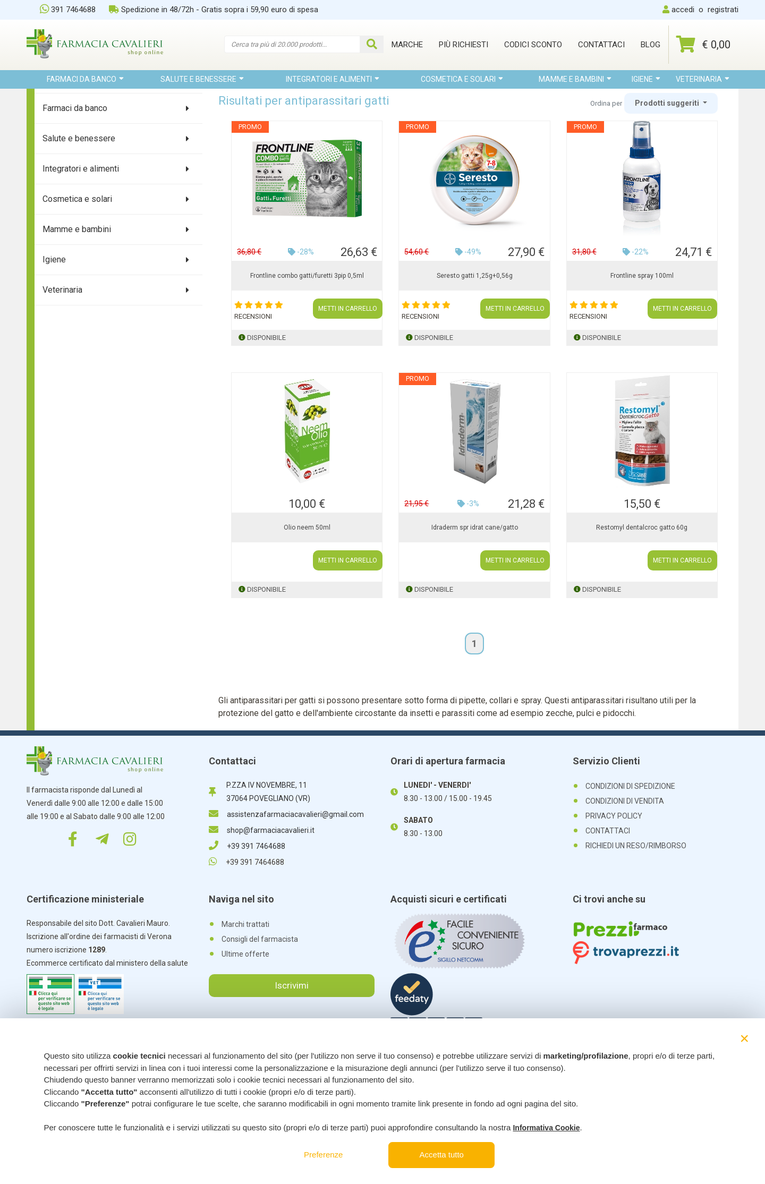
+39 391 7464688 (247, 846)
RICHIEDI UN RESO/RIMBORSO (635, 845)
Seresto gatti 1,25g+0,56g (475, 275)
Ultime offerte (245, 954)
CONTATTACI (607, 831)
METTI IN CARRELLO (347, 308)
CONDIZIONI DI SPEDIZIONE (630, 786)
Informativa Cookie (546, 1127)
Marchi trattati (245, 924)
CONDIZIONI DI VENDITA (624, 801)
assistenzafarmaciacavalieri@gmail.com (286, 814)
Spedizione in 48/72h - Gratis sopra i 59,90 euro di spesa (213, 9)
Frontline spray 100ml (642, 275)
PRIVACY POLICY (613, 816)
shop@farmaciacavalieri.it (261, 830)
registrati (723, 9)
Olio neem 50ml (307, 527)
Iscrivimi (292, 985)
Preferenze (323, 1154)
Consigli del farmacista (260, 939)
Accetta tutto (442, 1154)
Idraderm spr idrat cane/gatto (474, 527)
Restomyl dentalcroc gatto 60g (641, 527)
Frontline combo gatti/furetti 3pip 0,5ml (307, 275)
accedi (683, 9)
